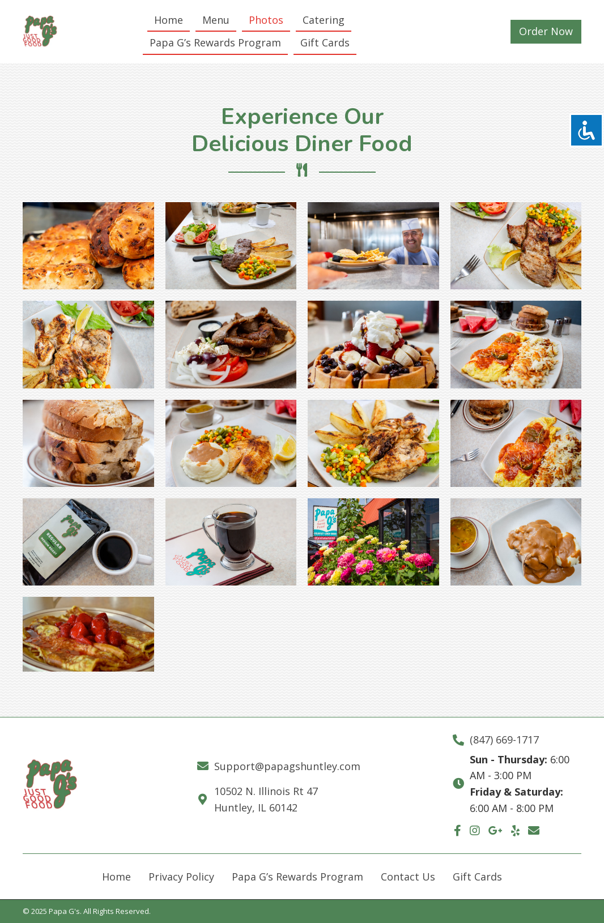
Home (116, 876)
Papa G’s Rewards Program (297, 876)
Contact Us (408, 876)
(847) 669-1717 (504, 739)
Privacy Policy (181, 876)
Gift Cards (477, 876)
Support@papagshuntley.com (287, 766)
